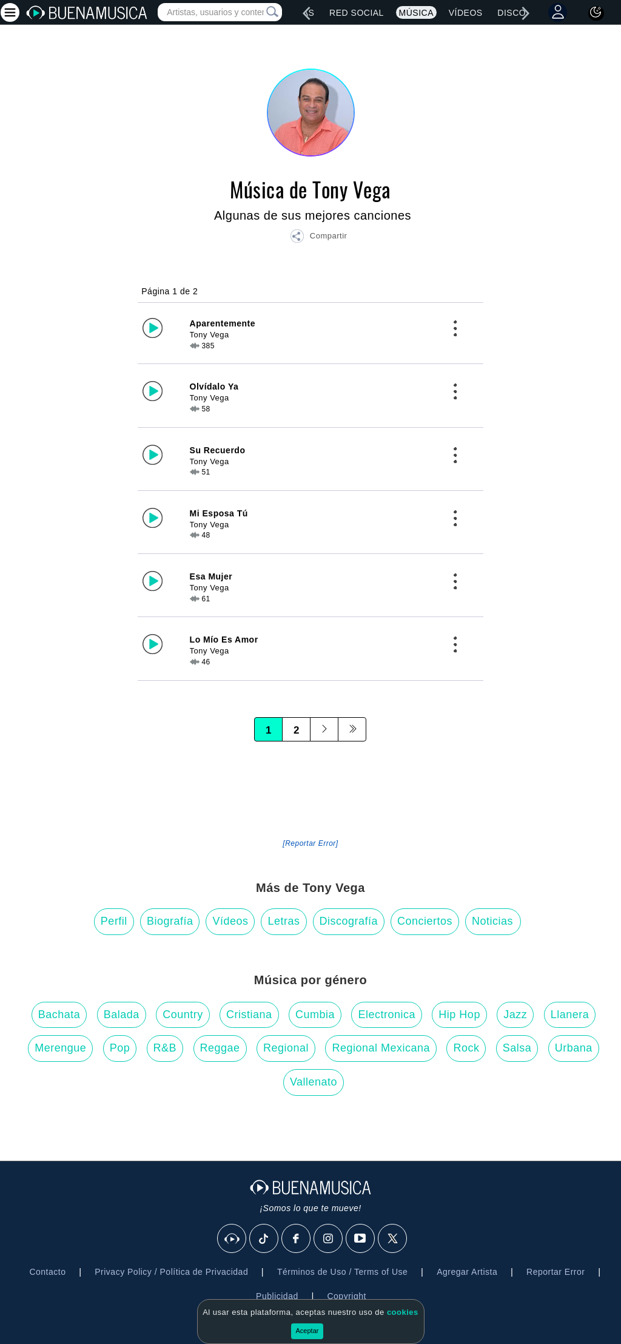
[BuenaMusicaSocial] (232, 1239)
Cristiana (249, 1014)
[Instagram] (328, 1239)
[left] (306, 13)
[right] (526, 13)
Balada (121, 1014)
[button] (318, 237)
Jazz (515, 1014)
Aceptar (307, 1330)
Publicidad (277, 1296)
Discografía (349, 921)
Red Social (356, 13)
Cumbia (315, 1014)
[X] (393, 1239)
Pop (120, 1048)
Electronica (386, 1014)
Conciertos (424, 921)
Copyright (346, 1296)
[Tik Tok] (264, 1239)
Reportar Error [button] (555, 1272)
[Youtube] (360, 1239)
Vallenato (313, 1082)
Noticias (492, 921)
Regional (286, 1048)
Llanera (570, 1014)
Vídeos (466, 13)
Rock (466, 1048)
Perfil (114, 921)
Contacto (47, 1272)
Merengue (60, 1048)
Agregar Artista (467, 1272)
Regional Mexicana (381, 1048)
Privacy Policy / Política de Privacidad (171, 1272)
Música (416, 13)
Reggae (220, 1048)
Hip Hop (459, 1014)
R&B (165, 1048)
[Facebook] (296, 1239)
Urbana (573, 1048)
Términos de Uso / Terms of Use (342, 1272)
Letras (283, 921)
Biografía (170, 921)
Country (183, 1014)
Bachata (59, 1014)
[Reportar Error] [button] (310, 843)
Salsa (517, 1048)
